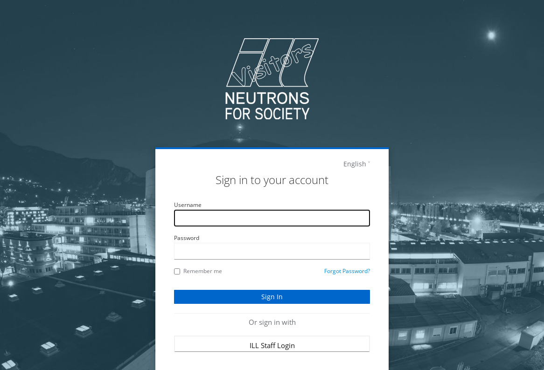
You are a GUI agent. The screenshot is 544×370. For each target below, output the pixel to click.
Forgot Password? (347, 271)
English (354, 163)
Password (186, 238)
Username (188, 205)
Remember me (198, 271)
